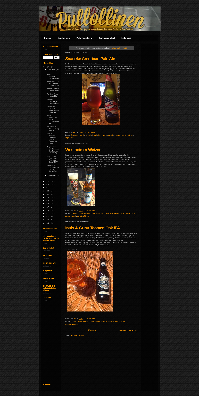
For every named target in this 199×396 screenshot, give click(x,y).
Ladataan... (47, 49)
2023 (48, 188)
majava (104, 321)
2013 (48, 220)
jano (100, 135)
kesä (123, 213)
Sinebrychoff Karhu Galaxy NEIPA (53, 129)
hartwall (88, 135)
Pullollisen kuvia (84, 38)
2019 (48, 200)
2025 (48, 181)
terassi (73, 216)
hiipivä (94, 135)
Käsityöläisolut (95, 321)
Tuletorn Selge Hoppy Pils (52, 95)
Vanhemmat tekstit (128, 330)
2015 (48, 213)
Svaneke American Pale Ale (90, 58)
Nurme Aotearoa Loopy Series (53, 90)
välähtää (86, 216)
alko (75, 321)
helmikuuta (52, 70)
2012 (48, 223)
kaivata (117, 213)
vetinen (130, 135)
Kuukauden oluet (106, 38)
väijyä (67, 138)
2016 (48, 210)
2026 (48, 67)
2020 (48, 197)
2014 (48, 217)
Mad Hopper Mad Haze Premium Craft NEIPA (52, 159)
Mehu (105, 135)
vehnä (79, 216)
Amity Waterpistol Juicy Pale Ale (53, 76)
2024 (48, 184)
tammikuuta (52, 175)
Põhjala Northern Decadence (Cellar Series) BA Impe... (52, 139)
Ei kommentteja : (91, 132)
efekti (82, 135)
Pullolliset (126, 38)
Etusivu (48, 38)
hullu (103, 213)
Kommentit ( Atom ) (77, 335)
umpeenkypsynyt (71, 324)
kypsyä (86, 321)
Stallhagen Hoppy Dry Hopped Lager (53, 101)
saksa (67, 216)
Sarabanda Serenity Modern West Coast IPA (53, 109)
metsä (110, 135)
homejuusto (95, 213)
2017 (48, 207)
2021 (48, 194)
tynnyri (124, 321)
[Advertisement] (51, 342)
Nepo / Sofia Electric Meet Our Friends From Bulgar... (53, 150)
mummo (117, 135)
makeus (111, 321)
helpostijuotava (84, 213)
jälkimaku (109, 213)
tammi (117, 321)
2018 (48, 204)
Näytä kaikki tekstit (119, 48)
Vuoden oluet (64, 38)
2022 (48, 191)
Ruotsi (124, 135)
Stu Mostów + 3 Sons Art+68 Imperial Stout (53, 84)
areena (76, 135)
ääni (72, 138)
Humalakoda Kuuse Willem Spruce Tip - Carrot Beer (53, 168)
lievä (134, 213)
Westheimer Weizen (83, 149)
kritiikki (128, 213)
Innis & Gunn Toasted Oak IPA (92, 227)
